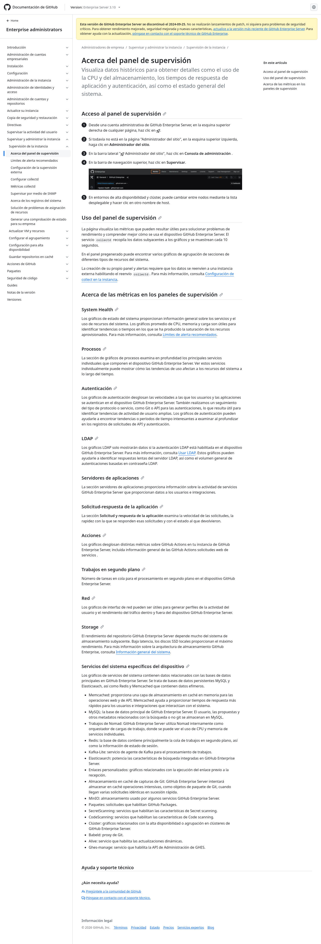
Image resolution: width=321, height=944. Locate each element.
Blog (211, 927)
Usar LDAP (186, 452)
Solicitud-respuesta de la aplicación (122, 507)
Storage (93, 627)
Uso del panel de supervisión (122, 217)
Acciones (94, 535)
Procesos (94, 349)
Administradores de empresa (103, 47)
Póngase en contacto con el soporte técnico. (116, 898)
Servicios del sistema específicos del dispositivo (135, 666)
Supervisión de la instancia (206, 47)
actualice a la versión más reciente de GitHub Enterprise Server (259, 29)
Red (88, 598)
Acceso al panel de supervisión (124, 113)
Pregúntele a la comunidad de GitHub (111, 891)
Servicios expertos (190, 927)
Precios (168, 927)
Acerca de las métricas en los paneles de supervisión (152, 294)
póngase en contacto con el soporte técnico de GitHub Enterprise (180, 33)
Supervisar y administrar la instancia (155, 47)
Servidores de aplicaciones (113, 478)
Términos (121, 927)
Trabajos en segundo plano (113, 569)
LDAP (90, 438)
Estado (155, 927)
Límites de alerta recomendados (189, 334)
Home (12, 20)
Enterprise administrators (34, 30)
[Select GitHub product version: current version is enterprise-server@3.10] (95, 7)
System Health (100, 309)
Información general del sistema (143, 652)
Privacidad (138, 927)
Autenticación (99, 388)
